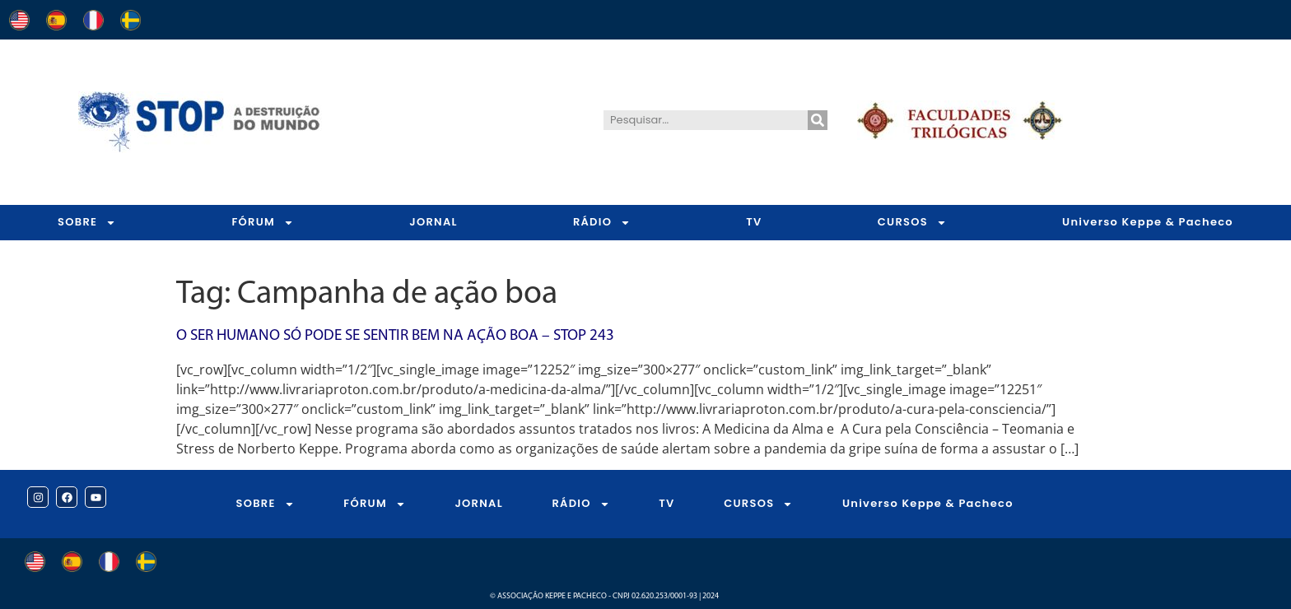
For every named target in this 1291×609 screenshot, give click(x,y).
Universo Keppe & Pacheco (1147, 222)
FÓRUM (262, 222)
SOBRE (87, 222)
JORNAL (433, 222)
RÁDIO (602, 222)
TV (754, 222)
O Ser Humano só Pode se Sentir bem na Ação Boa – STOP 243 (395, 336)
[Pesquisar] (817, 120)
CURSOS (912, 222)
